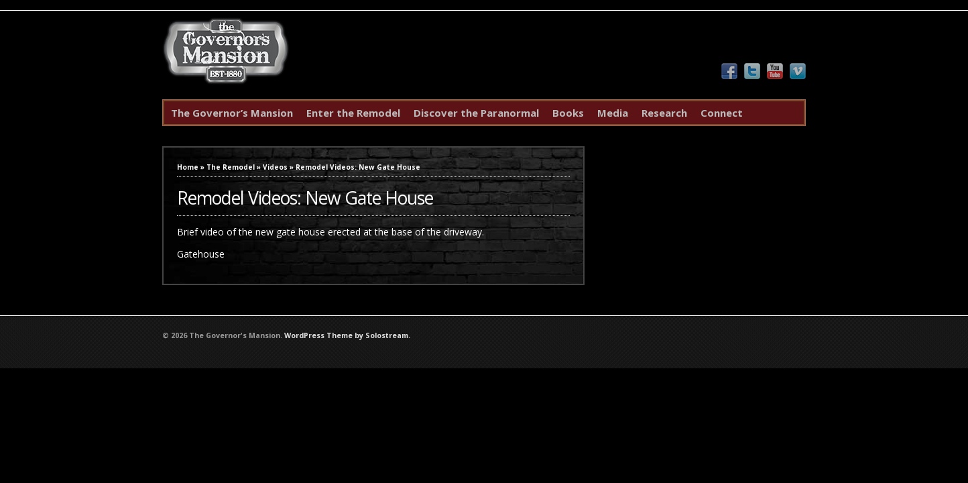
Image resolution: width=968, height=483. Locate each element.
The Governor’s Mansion (232, 112)
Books (568, 112)
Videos (275, 167)
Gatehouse (201, 254)
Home (187, 167)
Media (612, 112)
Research (664, 112)
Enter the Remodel (353, 112)
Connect (722, 112)
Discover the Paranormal (476, 112)
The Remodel (230, 167)
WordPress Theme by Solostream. (347, 335)
